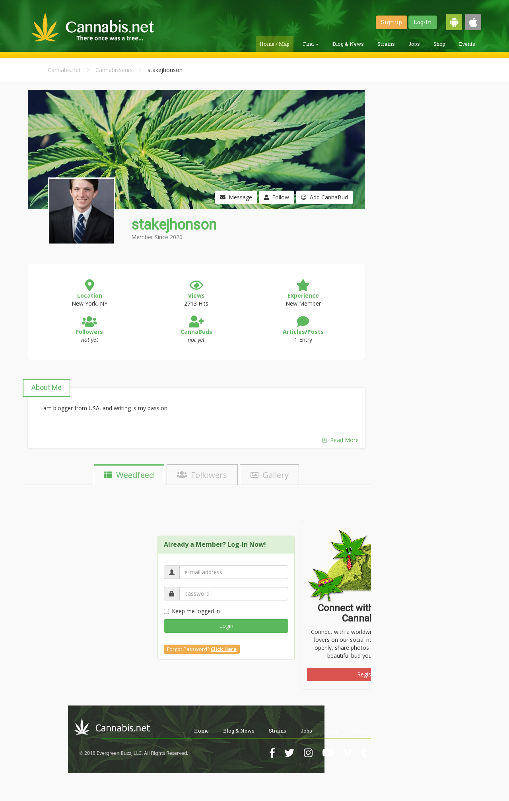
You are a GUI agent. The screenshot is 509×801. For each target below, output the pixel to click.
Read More (340, 440)
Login (226, 625)
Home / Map (274, 44)
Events (467, 44)
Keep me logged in (192, 611)
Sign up (391, 22)
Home (201, 730)
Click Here (224, 649)
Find (311, 44)
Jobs (414, 44)
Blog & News (348, 44)
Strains (386, 44)
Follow (276, 197)
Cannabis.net (64, 70)
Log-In (423, 22)
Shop (439, 44)
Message (236, 197)
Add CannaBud (324, 197)
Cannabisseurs (114, 70)
